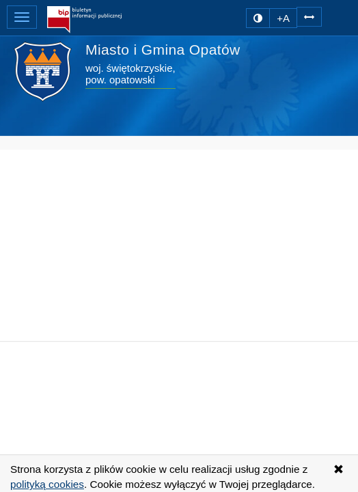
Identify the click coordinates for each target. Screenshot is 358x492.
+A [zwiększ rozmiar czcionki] (283, 18)
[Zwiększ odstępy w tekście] (309, 16)
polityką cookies (47, 484)
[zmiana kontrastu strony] (258, 18)
